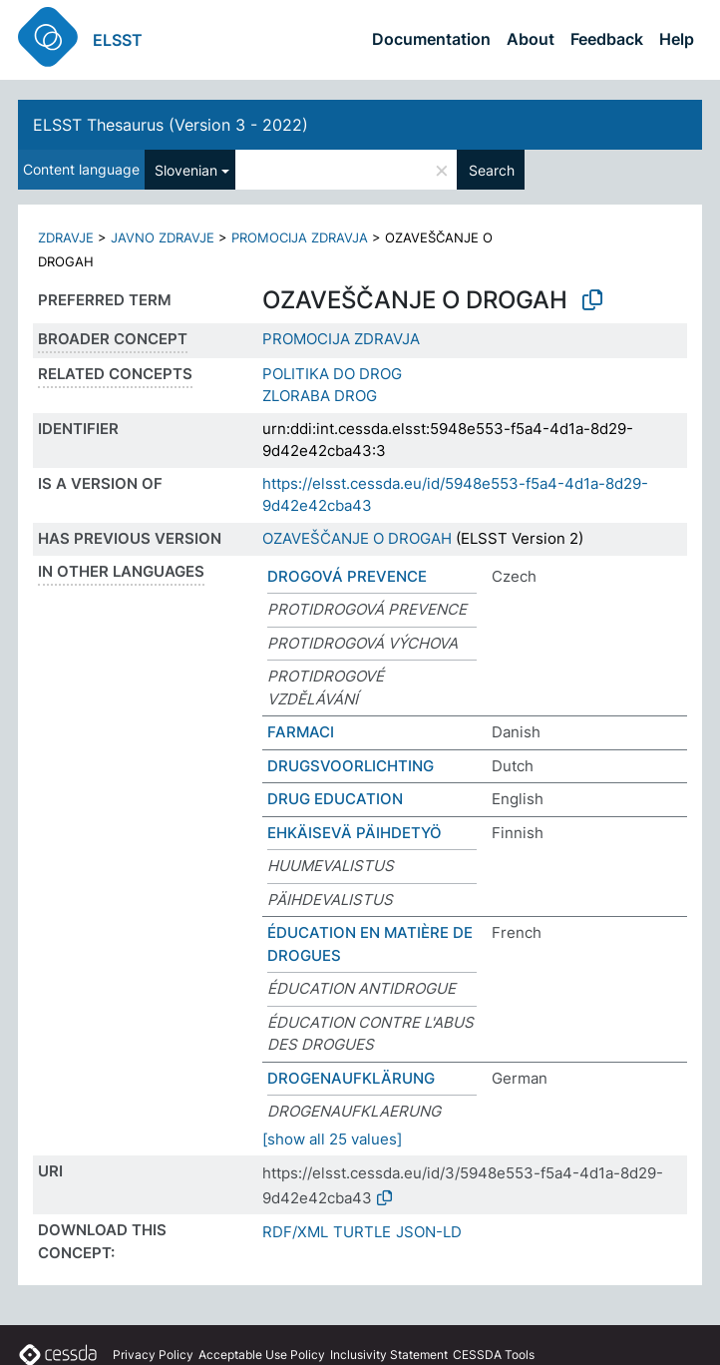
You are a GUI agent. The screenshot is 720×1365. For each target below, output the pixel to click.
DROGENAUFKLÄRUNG (351, 1078)
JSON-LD (429, 1231)
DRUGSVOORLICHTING (350, 765)
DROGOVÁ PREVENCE (347, 576)
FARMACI (300, 731)
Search (492, 170)
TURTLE (362, 1231)
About (530, 39)
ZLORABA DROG (319, 395)
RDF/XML (295, 1231)
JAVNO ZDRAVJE (162, 237)
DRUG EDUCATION (335, 798)
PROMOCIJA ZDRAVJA (299, 237)
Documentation (431, 39)
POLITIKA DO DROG (332, 373)
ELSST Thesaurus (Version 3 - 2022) (170, 125)
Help (676, 39)
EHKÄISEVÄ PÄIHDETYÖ (354, 832)
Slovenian (186, 170)
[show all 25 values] (332, 1139)
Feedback (606, 39)
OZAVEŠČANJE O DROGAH (357, 538)
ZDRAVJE (66, 237)
